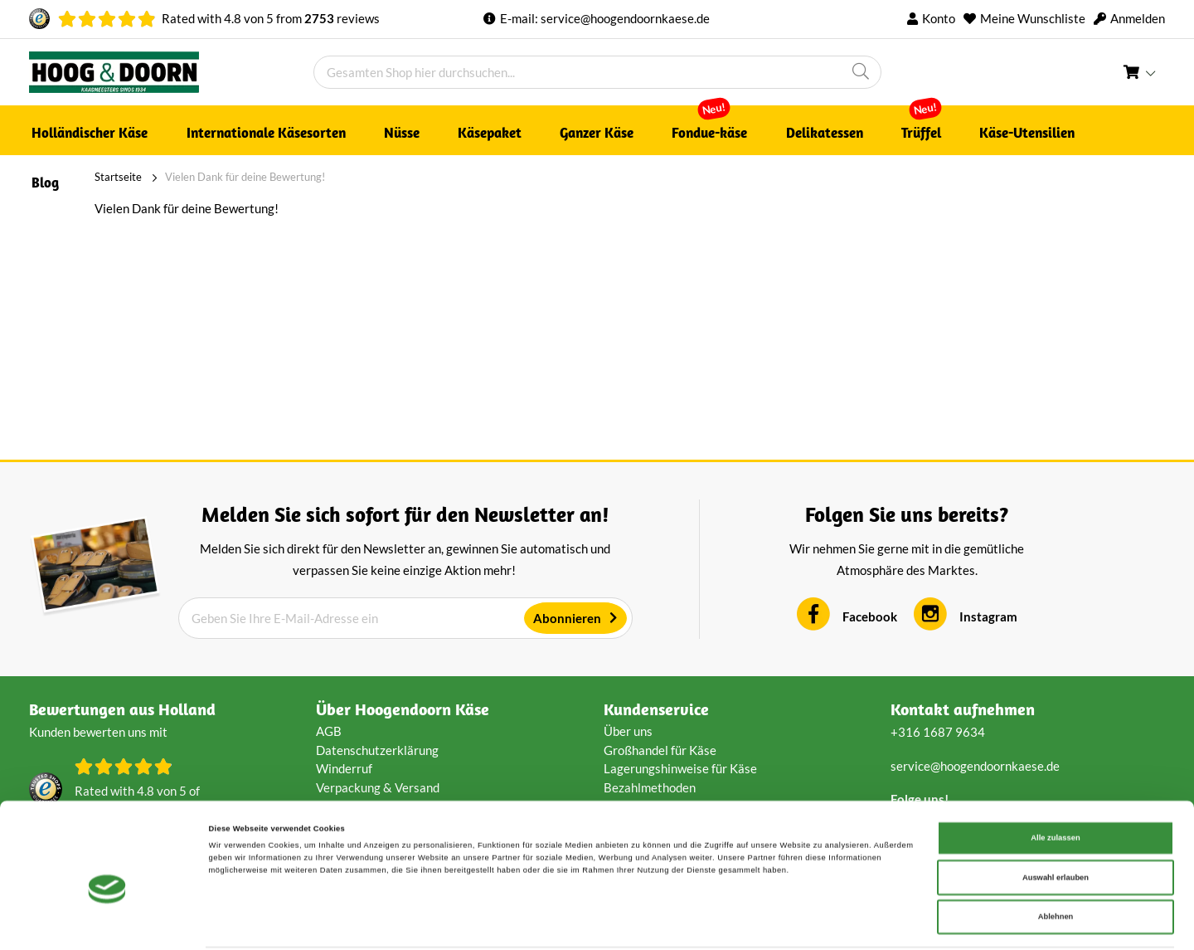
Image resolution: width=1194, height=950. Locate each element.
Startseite (52, 176)
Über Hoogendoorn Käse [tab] (402, 709)
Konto (938, 18)
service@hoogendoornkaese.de (625, 18)
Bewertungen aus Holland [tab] (122, 709)
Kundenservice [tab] (656, 709)
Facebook (869, 616)
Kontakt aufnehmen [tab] (963, 709)
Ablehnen (1056, 861)
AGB (329, 730)
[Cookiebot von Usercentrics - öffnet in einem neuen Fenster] (107, 922)
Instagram (988, 616)
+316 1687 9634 (938, 731)
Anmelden (1137, 18)
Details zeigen (696, 922)
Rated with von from (271, 18)
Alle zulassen (1055, 782)
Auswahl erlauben (1055, 822)
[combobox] (597, 72)
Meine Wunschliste (1032, 18)
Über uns (628, 730)
